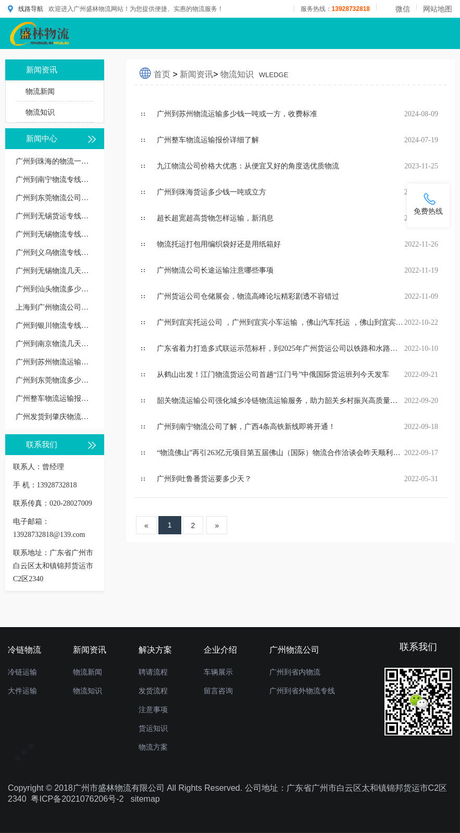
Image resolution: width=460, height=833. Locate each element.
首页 (162, 74)
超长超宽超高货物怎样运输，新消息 (215, 218)
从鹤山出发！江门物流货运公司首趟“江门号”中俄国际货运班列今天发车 (273, 374)
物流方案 (153, 747)
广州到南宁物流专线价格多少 (55, 179)
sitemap (145, 798)
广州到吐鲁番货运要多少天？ (204, 479)
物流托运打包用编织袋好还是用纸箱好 (219, 244)
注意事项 (153, 709)
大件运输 (22, 691)
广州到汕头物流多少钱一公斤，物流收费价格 (55, 289)
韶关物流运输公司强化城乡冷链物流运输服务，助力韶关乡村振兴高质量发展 (280, 401)
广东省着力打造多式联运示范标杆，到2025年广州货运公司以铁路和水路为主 (280, 348)
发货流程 (153, 691)
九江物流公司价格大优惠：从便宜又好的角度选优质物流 (248, 166)
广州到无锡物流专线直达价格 (55, 234)
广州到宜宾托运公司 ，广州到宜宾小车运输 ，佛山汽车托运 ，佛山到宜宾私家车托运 (280, 322)
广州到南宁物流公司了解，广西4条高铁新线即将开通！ (246, 427)
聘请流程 (153, 672)
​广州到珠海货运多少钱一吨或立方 (211, 192)
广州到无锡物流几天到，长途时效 (55, 271)
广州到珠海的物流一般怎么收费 (55, 161)
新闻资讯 (196, 74)
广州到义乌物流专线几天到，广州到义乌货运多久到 (55, 252)
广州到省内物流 (294, 672)
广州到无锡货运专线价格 (55, 216)
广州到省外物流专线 (302, 691)
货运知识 (153, 728)
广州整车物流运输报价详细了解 (55, 398)
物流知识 (40, 112)
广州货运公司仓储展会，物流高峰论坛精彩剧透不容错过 (248, 296)
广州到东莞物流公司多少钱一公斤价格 (55, 198)
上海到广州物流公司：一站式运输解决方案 (55, 307)
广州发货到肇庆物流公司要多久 (55, 417)
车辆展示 (218, 672)
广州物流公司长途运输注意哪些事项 (215, 270)
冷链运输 (22, 672)
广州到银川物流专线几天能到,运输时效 (55, 325)
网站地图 (437, 9)
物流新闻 (40, 91)
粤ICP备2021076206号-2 (77, 798)
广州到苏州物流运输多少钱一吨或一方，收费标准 (55, 362)
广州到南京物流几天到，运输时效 (55, 344)
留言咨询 (218, 691)
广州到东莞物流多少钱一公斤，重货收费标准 (55, 380)
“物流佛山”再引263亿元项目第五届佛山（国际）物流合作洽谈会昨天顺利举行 (280, 453)
